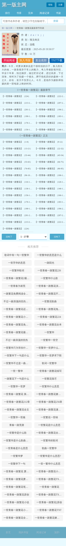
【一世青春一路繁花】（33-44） (17, 155)
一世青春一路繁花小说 (16, 502)
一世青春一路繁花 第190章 (18, 394)
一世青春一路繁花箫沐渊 (48, 517)
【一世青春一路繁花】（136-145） (18, 188)
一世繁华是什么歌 (17, 432)
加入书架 (25, 60)
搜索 (55, 20)
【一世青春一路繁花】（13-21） (17, 148)
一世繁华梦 (17, 456)
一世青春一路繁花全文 (16, 409)
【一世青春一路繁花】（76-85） (17, 168)
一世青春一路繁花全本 (49, 324)
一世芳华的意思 (16, 262)
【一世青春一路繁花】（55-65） (17, 162)
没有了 (9, 237)
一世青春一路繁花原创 (16, 494)
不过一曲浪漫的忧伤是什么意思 (18, 301)
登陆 (50, 5)
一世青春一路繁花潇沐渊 (49, 409)
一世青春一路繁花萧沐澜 (17, 479)
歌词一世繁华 (49, 363)
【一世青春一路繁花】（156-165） (18, 129)
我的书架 (24, 532)
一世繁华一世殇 (16, 417)
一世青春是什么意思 (17, 448)
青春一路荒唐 (16, 425)
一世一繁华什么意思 (49, 463)
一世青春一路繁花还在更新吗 (18, 309)
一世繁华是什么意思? (49, 456)
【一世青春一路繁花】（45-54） (50, 155)
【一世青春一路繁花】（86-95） (50, 168)
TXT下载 (56, 60)
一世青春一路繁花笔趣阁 (17, 487)
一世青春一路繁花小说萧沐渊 (18, 317)
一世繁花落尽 (49, 378)
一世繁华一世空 (49, 340)
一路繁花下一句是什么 (16, 378)
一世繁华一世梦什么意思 (49, 347)
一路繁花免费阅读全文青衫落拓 (18, 293)
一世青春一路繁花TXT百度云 (50, 479)
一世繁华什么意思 (49, 386)
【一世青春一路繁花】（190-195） (18, 116)
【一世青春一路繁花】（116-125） (18, 182)
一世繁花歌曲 (49, 301)
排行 (7, 13)
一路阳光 (49, 262)
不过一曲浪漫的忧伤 (17, 340)
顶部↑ (57, 532)
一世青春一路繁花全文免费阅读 (18, 517)
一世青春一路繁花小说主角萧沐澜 (18, 510)
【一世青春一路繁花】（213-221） (18, 103)
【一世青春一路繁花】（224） (16, 96)
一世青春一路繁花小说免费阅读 (50, 471)
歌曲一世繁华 (49, 448)
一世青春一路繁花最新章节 (18, 332)
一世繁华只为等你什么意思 (18, 347)
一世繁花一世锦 (49, 417)
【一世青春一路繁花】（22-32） (50, 148)
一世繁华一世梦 (16, 386)
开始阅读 (9, 60)
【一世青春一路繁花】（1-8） (16, 142)
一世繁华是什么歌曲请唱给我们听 (18, 440)
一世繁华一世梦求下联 (49, 355)
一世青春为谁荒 (16, 286)
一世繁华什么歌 (49, 278)
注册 (60, 5)
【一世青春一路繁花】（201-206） (18, 109)
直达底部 (41, 60)
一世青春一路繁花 (49, 487)
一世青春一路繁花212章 (17, 402)
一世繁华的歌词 (49, 440)
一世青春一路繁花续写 (49, 371)
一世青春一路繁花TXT (49, 510)
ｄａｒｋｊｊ (37, 35)
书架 (58, 13)
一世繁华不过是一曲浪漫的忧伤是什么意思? (18, 363)
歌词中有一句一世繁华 (16, 255)
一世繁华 (49, 332)
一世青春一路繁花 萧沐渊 (17, 471)
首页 (8, 532)
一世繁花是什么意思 (49, 425)
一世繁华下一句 (16, 463)
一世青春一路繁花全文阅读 (50, 432)
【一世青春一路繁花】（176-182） (18, 123)
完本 (30, 13)
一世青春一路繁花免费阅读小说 (50, 309)
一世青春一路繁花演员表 (49, 286)
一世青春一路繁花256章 (49, 402)
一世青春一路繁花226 (49, 270)
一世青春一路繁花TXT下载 (50, 494)
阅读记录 (44, 13)
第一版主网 (14, 4)
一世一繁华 (17, 371)
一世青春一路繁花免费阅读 (18, 324)
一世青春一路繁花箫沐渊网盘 (50, 394)
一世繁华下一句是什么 (16, 355)
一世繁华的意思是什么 (49, 255)
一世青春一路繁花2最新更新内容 (18, 278)
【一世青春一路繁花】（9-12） (49, 142)
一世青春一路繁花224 (49, 317)
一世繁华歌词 (16, 270)
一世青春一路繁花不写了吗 (50, 293)
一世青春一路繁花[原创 (49, 502)
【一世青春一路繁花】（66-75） (50, 162)
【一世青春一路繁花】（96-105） (17, 175)
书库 (19, 13)
